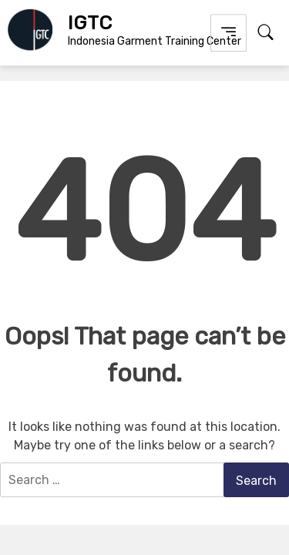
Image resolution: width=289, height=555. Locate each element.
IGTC (90, 23)
